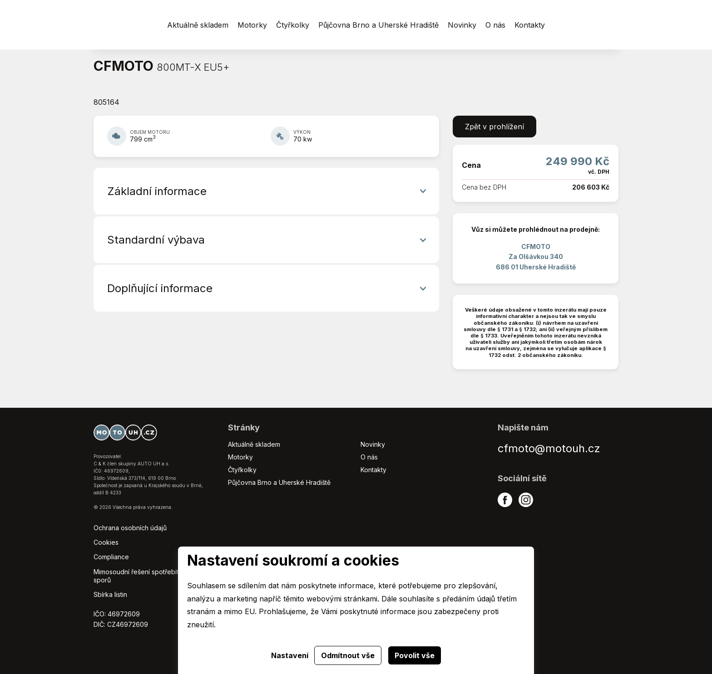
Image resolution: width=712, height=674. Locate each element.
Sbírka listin (110, 594)
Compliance (111, 557)
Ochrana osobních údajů (130, 528)
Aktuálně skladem (254, 444)
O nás (369, 457)
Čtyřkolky (242, 470)
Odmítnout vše (348, 655)
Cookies (106, 542)
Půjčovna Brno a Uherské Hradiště (279, 482)
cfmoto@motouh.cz (549, 448)
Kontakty (373, 470)
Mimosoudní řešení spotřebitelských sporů (148, 576)
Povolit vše (415, 655)
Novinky (373, 444)
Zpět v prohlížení (494, 126)
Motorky (240, 457)
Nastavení (289, 655)
